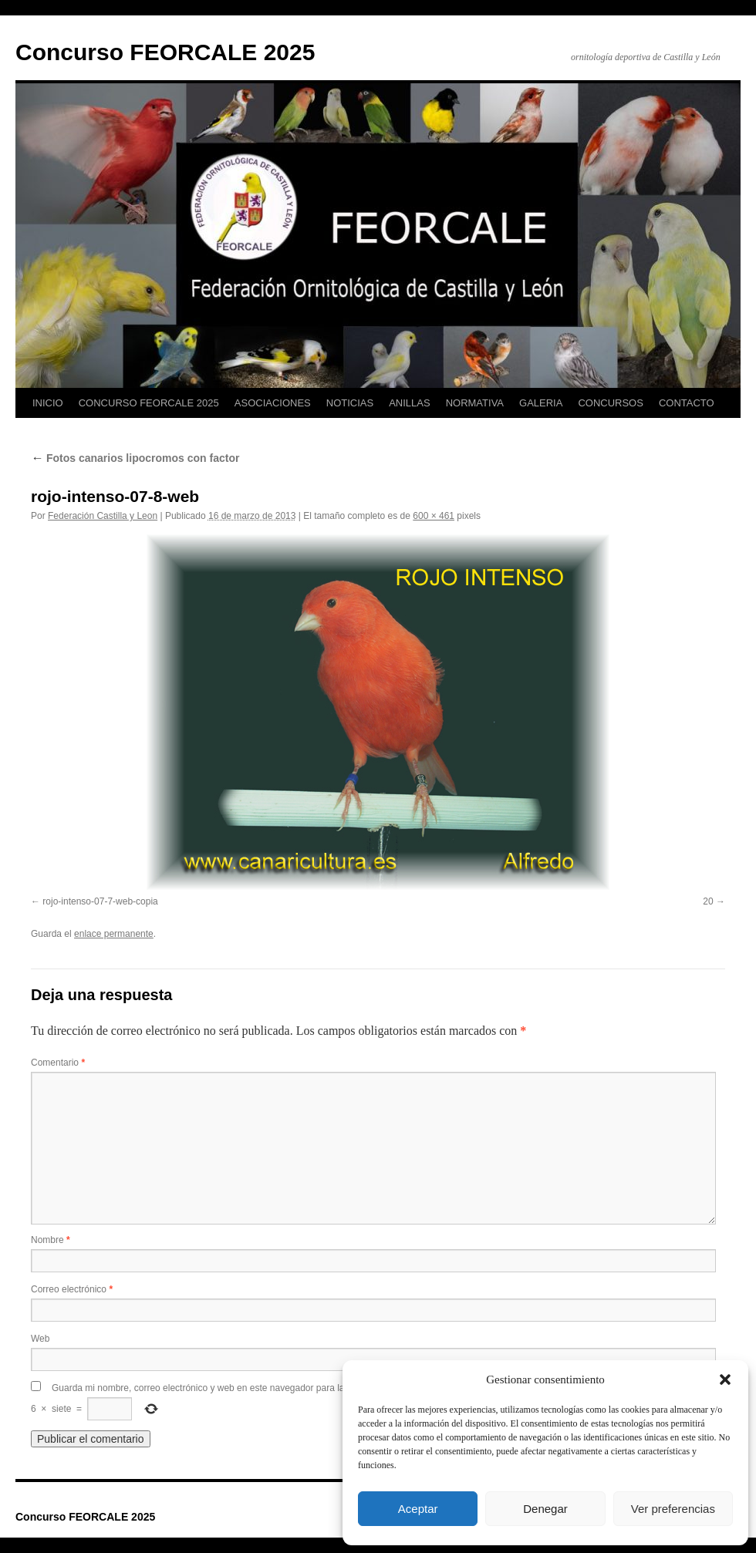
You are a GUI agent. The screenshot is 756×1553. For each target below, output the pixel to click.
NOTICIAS (349, 403)
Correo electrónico (72, 1289)
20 (708, 901)
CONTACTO (686, 403)
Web (40, 1338)
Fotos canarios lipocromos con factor (135, 458)
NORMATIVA (475, 403)
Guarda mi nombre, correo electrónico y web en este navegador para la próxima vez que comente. (254, 1388)
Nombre (50, 1240)
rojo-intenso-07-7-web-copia (99, 901)
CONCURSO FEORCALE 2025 (149, 403)
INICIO (47, 403)
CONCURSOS (610, 403)
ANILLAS (409, 403)
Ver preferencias (673, 1508)
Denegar (545, 1508)
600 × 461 (433, 515)
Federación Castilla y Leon (102, 515)
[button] (725, 1379)
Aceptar (418, 1508)
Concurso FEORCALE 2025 (165, 52)
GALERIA (540, 403)
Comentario (58, 1062)
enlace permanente (114, 933)
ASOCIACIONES (273, 403)
